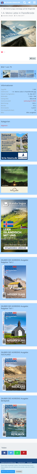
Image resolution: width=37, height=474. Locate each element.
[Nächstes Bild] (33, 34)
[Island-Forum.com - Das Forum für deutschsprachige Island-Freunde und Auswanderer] (11, 2)
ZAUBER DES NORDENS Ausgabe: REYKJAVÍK (14, 399)
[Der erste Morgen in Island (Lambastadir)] (14, 73)
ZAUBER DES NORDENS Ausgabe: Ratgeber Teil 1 (14, 307)
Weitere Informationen (8, 471)
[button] (34, 2)
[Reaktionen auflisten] (3, 52)
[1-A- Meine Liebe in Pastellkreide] (6, 73)
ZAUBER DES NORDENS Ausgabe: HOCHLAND (14, 353)
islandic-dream (8, 16)
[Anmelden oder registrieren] (29, 2)
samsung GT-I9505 (30, 101)
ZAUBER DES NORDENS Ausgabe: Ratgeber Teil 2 (14, 261)
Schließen (19, 471)
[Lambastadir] (22, 73)
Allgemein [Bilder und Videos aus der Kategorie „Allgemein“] (4, 125)
